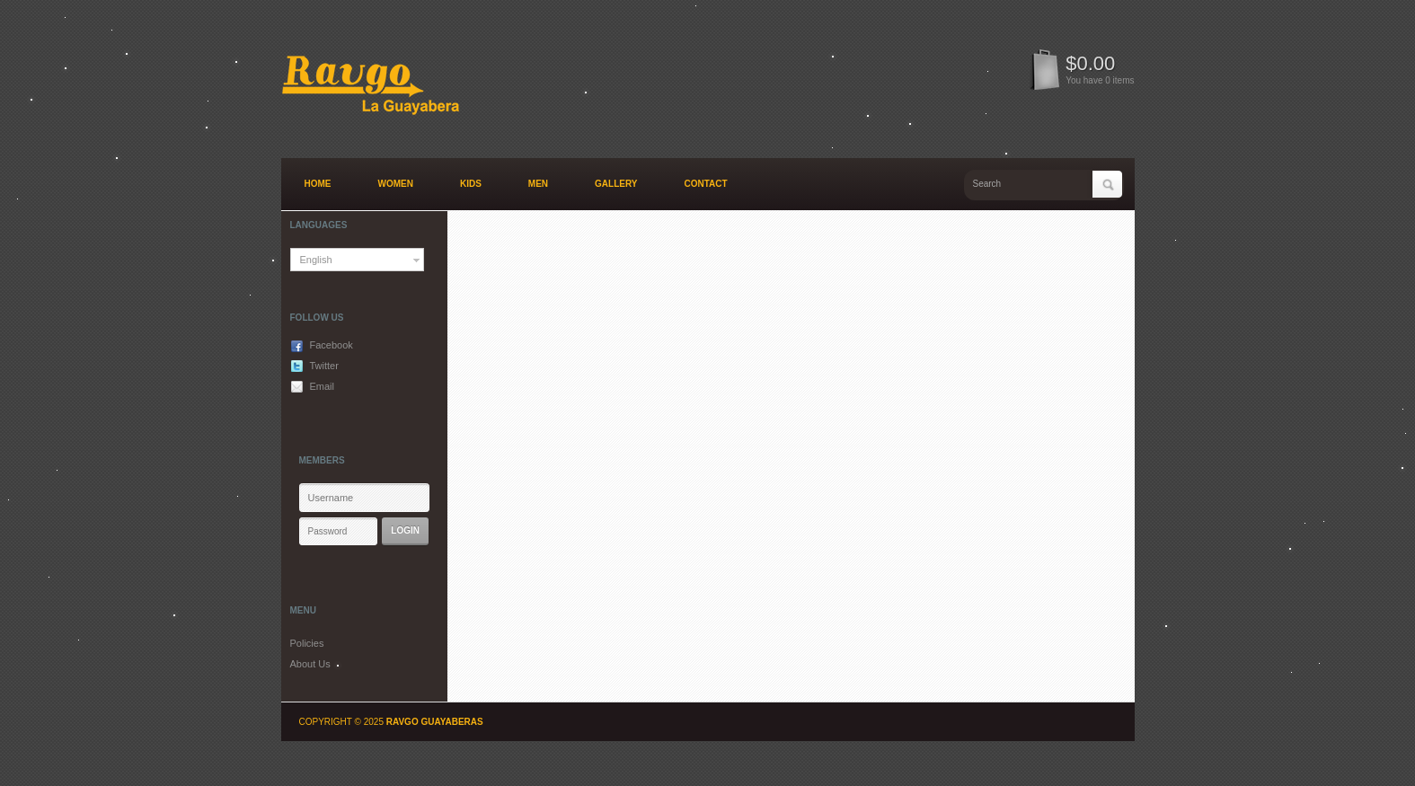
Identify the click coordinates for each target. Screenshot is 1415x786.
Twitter (324, 365)
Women (395, 184)
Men (538, 184)
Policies (307, 643)
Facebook (331, 345)
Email (322, 386)
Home (318, 184)
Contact (706, 184)
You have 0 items (1100, 80)
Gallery (616, 184)
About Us (310, 663)
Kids (471, 184)
